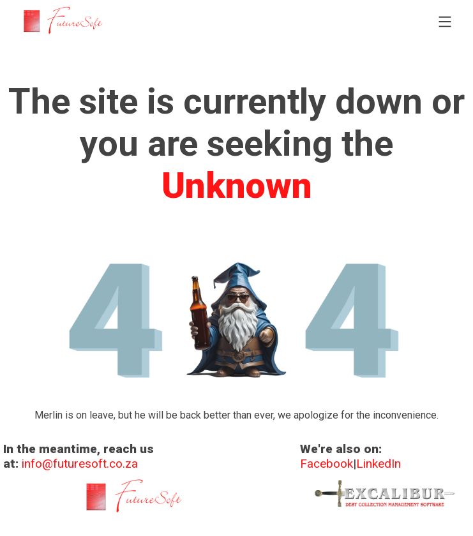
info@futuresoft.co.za (80, 463)
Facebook (326, 463)
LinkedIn (378, 463)
